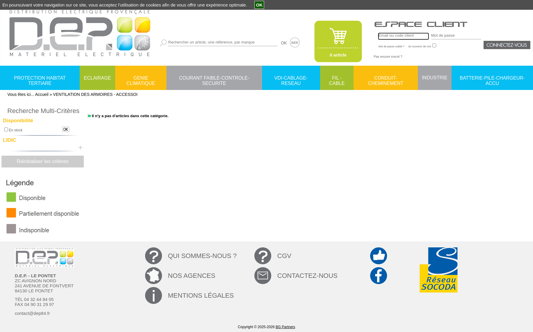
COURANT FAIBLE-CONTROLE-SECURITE (214, 78)
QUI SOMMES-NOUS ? (202, 256)
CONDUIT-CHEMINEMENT (385, 78)
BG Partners (285, 327)
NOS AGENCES (191, 275)
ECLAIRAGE (97, 77)
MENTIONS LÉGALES (201, 295)
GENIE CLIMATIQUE (140, 78)
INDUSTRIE (434, 77)
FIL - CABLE (336, 78)
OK (284, 43)
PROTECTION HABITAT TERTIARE (40, 78)
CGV (284, 256)
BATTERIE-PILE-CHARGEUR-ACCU (492, 78)
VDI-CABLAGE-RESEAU (291, 78)
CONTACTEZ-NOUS (307, 275)
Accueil (41, 94)
